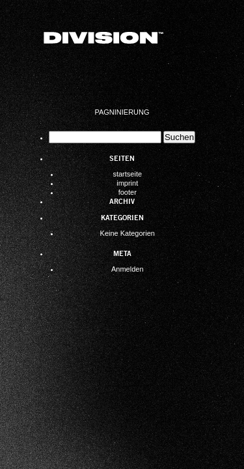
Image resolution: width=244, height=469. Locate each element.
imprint (127, 183)
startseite (127, 174)
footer (127, 192)
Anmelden (127, 269)
